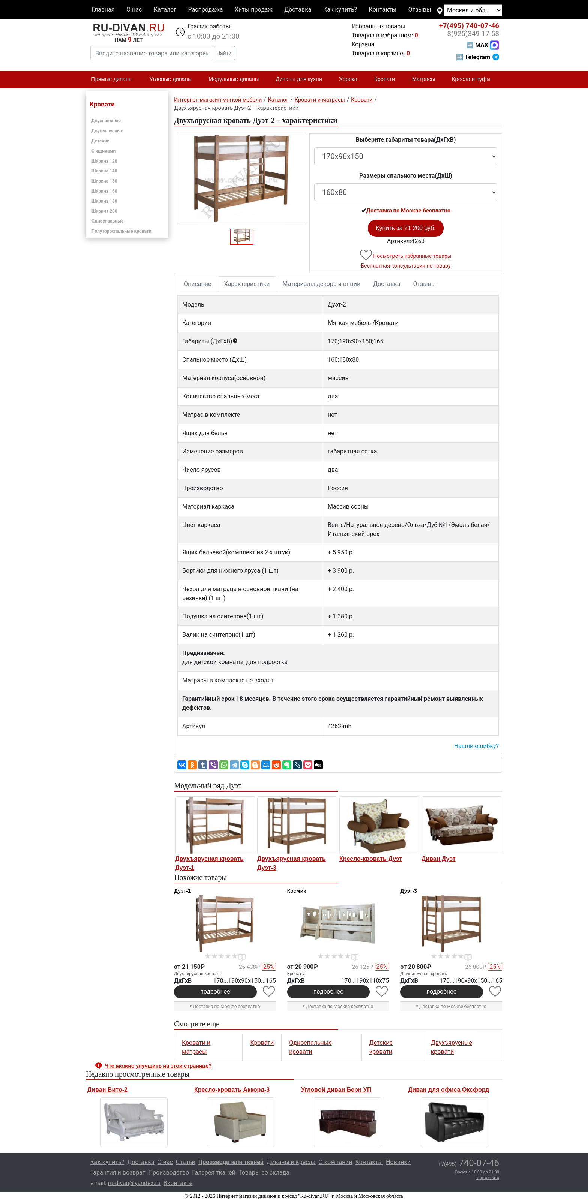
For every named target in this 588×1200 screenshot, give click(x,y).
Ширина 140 (104, 171)
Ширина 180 (104, 201)
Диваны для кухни (302, 79)
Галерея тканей (214, 1172)
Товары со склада (264, 1172)
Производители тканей (231, 1162)
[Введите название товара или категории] (151, 53)
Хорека (351, 79)
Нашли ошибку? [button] (476, 746)
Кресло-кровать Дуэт (370, 859)
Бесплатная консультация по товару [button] (406, 266)
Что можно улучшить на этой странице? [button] (158, 1065)
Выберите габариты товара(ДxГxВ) (406, 139)
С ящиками (104, 151)
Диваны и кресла (291, 1162)
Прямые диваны (115, 79)
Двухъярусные (107, 130)
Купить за (406, 228)
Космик (296, 891)
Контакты (382, 9)
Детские (100, 141)
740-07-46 (469, 26)
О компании (335, 1162)
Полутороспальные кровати (122, 231)
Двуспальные (106, 120)
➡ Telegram (477, 57)
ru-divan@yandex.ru (134, 1183)
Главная (103, 9)
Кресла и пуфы (474, 79)
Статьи (185, 1162)
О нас (134, 9)
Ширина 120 (104, 161)
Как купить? (340, 9)
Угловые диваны (174, 79)
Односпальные (108, 221)
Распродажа (205, 9)
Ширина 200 (104, 211)
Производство (168, 1172)
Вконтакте (178, 1183)
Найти (224, 53)
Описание (198, 283)
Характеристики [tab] (247, 283)
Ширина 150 (104, 181)
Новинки (398, 1162)
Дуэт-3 (408, 891)
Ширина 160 (104, 191)
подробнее (215, 991)
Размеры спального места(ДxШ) (405, 175)
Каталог (165, 9)
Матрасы (426, 79)
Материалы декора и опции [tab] (322, 283)
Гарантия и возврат (118, 1172)
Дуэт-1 (182, 891)
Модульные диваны (236, 79)
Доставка (297, 9)
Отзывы (419, 9)
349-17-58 (473, 34)
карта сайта (487, 1177)
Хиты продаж (254, 9)
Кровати (387, 79)
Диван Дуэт (439, 859)
